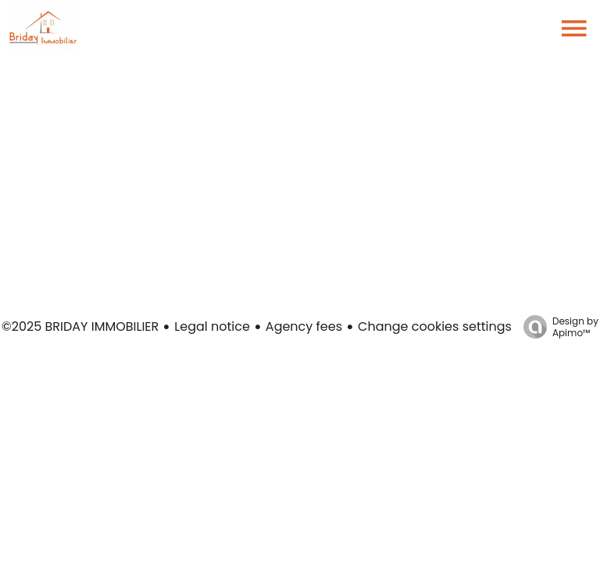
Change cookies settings (435, 326)
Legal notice (212, 326)
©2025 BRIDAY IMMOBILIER (80, 326)
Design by (557, 326)
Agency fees (304, 326)
